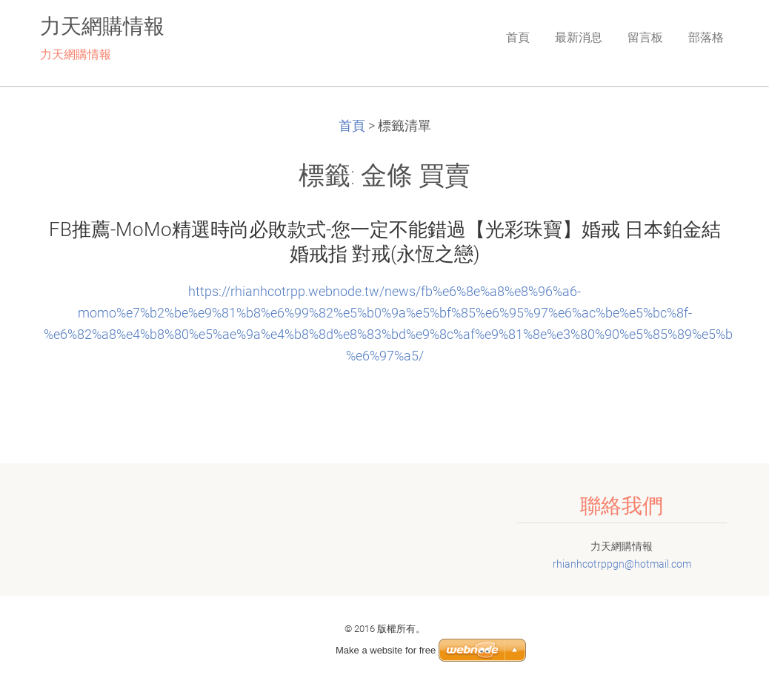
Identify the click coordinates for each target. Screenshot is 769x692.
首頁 (352, 125)
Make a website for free (386, 650)
